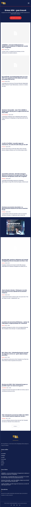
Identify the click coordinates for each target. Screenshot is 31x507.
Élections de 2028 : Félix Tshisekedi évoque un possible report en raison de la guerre (15, 385)
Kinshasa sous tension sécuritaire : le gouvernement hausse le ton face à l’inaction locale (15, 208)
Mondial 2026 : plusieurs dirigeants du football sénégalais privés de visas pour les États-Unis (15, 260)
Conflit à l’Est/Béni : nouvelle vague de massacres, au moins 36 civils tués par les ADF (15, 143)
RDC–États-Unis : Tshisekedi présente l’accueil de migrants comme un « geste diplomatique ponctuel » (15, 354)
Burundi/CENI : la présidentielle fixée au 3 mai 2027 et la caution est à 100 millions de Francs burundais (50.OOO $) (14, 78)
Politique (4, 178)
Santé (3, 49)
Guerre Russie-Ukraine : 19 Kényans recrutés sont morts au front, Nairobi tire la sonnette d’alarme (14, 291)
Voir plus (16, 426)
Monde (3, 81)
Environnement (5, 114)
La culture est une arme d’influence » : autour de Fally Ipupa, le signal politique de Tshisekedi (15, 322)
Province (3, 146)
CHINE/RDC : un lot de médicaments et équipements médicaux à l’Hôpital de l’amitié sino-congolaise (15, 46)
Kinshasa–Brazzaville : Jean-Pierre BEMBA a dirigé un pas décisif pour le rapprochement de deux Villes (15, 111)
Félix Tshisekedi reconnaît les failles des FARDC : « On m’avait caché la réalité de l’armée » (15, 415)
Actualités (4, 387)
